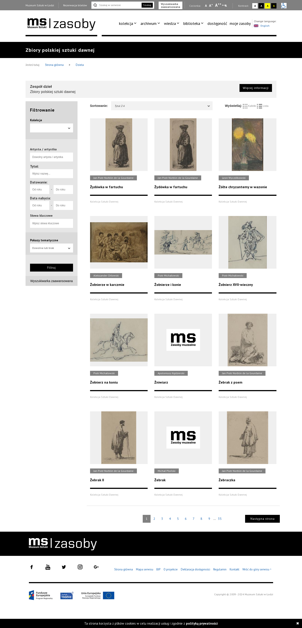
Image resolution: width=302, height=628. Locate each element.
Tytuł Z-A (162, 106)
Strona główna (54, 65)
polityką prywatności (202, 623)
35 (220, 519)
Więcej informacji (256, 88)
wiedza (170, 23)
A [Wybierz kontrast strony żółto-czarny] (267, 5)
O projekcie (171, 569)
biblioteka (191, 23)
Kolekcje (36, 120)
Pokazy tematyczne (44, 240)
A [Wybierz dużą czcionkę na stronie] (218, 5)
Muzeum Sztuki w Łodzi (40, 5)
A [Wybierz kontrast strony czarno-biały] (261, 5)
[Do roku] (63, 189)
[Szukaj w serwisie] (116, 5)
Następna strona (262, 519)
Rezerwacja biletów (75, 5)
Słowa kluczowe (41, 216)
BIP (158, 569)
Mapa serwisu (144, 569)
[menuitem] (128, 23)
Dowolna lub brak (51, 248)
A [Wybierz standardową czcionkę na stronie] (211, 5)
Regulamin (219, 569)
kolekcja (126, 23)
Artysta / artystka (43, 149)
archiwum (148, 23)
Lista (263, 106)
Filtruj (51, 268)
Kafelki (250, 106)
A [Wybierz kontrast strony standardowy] (255, 5)
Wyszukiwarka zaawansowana (170, 5)
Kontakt (234, 569)
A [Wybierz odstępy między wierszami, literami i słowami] (226, 6)
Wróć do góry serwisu (257, 570)
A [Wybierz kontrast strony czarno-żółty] (274, 5)
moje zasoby (240, 23)
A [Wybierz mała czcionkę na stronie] (206, 6)
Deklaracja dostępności (195, 569)
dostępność (217, 23)
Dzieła (80, 65)
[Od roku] (39, 189)
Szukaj (147, 5)
